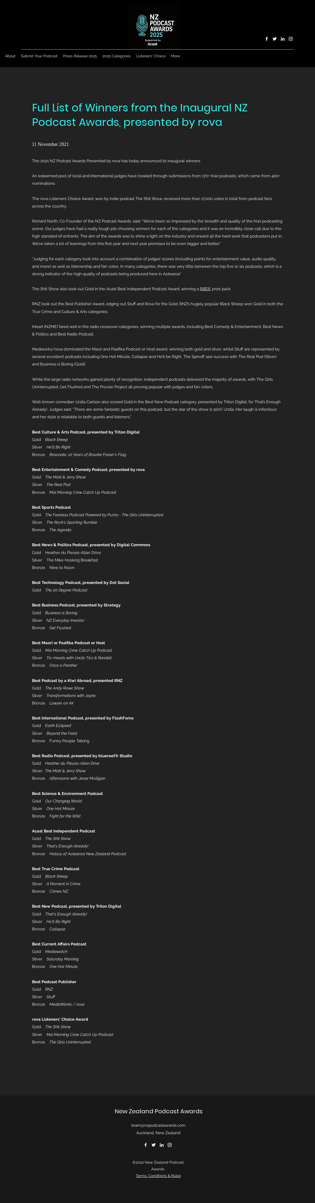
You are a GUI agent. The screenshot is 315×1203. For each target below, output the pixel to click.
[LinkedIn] (282, 39)
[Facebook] (266, 39)
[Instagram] (290, 39)
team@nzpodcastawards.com (158, 1125)
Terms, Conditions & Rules (158, 1176)
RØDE (205, 288)
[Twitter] (274, 39)
